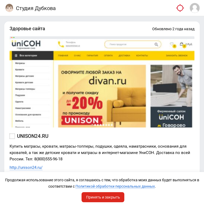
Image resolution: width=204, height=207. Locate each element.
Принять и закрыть (103, 197)
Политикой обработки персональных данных (115, 186)
